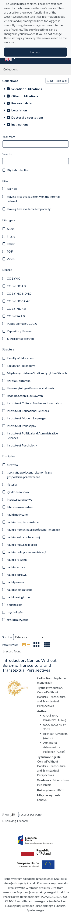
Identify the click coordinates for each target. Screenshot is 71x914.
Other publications (24, 96)
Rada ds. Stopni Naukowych (25, 395)
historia (12, 484)
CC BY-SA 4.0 (16, 316)
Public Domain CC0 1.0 (22, 323)
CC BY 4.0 (13, 278)
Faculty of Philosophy (21, 365)
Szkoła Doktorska (18, 380)
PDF (10, 251)
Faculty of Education (20, 358)
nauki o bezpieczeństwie (23, 522)
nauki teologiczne (18, 597)
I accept (35, 52)
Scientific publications (26, 89)
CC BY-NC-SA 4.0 (18, 301)
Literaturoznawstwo (20, 507)
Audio (11, 229)
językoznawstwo (18, 492)
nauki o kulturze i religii (22, 544)
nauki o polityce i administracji (26, 552)
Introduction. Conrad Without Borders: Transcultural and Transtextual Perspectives (29, 665)
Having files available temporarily (29, 209)
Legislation (19, 110)
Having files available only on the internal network (33, 199)
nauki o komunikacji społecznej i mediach (33, 529)
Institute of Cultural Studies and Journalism (34, 403)
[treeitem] (35, 89)
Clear (50, 80)
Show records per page (21, 814)
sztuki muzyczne (17, 619)
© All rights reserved (20, 338)
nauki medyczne (17, 514)
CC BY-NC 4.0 (16, 286)
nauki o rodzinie (17, 559)
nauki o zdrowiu (17, 574)
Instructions (19, 124)
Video (11, 259)
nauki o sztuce (16, 567)
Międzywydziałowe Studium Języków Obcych (37, 373)
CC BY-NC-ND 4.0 (19, 293)
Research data (21, 103)
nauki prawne (15, 582)
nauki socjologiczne (19, 589)
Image (11, 236)
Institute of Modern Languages (27, 418)
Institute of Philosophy (21, 425)
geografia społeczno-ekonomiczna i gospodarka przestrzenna (30, 475)
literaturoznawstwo (19, 499)
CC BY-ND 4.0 (16, 308)
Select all (61, 80)
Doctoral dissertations (27, 117)
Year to (7, 154)
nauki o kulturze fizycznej (23, 537)
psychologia (15, 612)
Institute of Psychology (22, 445)
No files (12, 188)
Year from (8, 136)
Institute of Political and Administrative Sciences (32, 435)
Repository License (19, 331)
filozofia (12, 465)
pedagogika (14, 604)
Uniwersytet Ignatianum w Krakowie (30, 388)
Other (11, 244)
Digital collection (18, 170)
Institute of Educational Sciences (28, 410)
